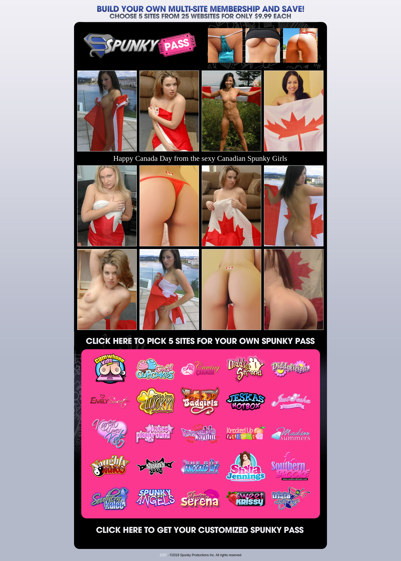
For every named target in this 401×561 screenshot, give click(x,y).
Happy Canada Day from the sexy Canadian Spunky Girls (200, 158)
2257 (163, 555)
